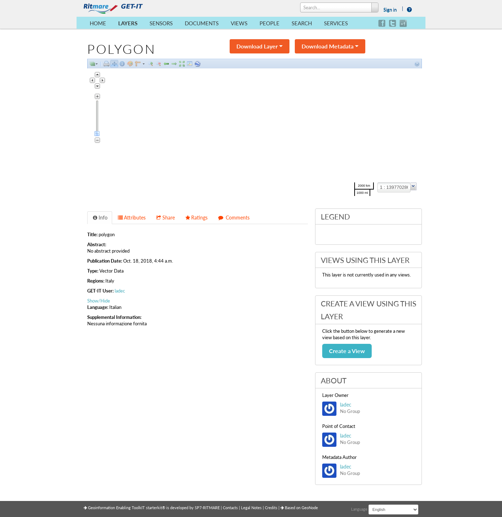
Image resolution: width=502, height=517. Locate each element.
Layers (127, 23)
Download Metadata (330, 46)
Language (359, 509)
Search (302, 23)
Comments (234, 217)
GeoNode (310, 507)
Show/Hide (98, 301)
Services (336, 23)
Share (165, 217)
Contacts (231, 507)
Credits (271, 507)
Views (239, 23)
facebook (381, 23)
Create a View (347, 350)
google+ (403, 23)
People (269, 23)
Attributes (131, 217)
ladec (120, 291)
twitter (392, 23)
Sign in (390, 9)
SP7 (198, 507)
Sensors (161, 23)
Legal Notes (252, 507)
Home (98, 23)
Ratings (196, 217)
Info (100, 217)
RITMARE (211, 507)
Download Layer (259, 46)
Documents (202, 23)
